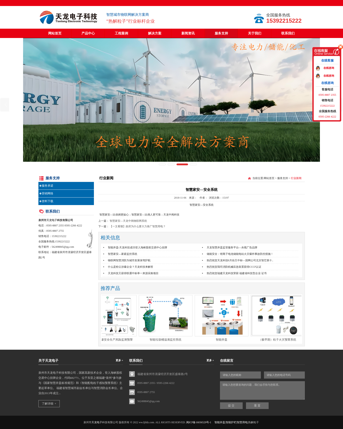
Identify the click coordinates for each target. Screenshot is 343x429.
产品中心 (88, 33)
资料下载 (47, 201)
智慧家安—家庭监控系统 (122, 253)
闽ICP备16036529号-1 (198, 422)
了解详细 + (49, 403)
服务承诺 (47, 185)
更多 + (119, 360)
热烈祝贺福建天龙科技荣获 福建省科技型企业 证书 (237, 273)
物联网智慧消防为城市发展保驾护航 (129, 260)
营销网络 (47, 193)
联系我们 (288, 33)
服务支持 (221, 33)
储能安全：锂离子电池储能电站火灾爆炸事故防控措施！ (240, 253)
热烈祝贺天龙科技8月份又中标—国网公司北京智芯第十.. (240, 260)
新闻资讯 (188, 33)
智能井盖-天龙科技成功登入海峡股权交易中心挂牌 (137, 247)
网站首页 (54, 33)
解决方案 (154, 33)
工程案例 (121, 33)
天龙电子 (51, 220)
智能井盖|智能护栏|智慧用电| (231, 422)
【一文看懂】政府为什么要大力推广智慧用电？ (138, 226)
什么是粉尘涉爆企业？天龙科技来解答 (130, 266)
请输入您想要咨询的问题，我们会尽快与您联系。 (262, 390)
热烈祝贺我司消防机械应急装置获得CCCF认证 (234, 266)
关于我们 (254, 33)
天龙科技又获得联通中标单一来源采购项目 (133, 273)
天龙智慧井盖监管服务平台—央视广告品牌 (232, 247)
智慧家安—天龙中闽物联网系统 (128, 220)
